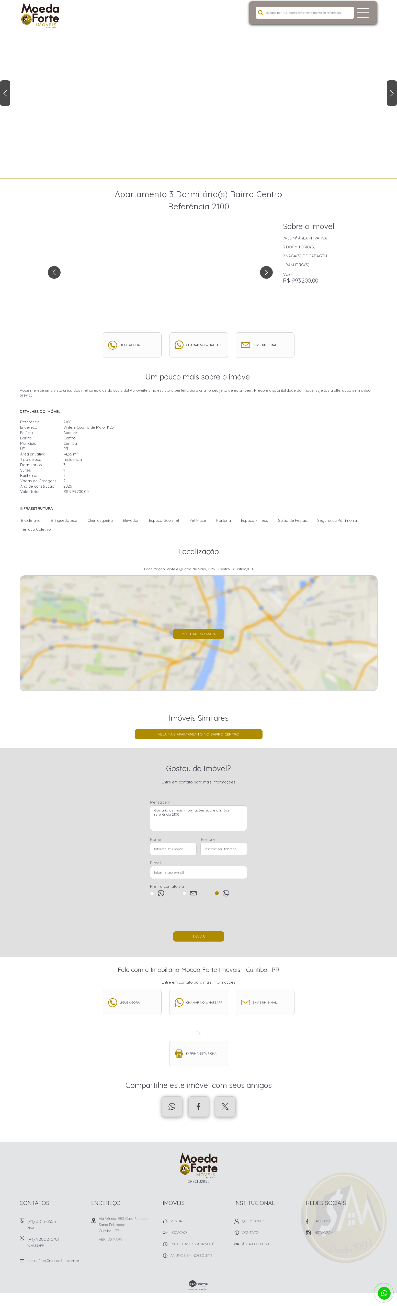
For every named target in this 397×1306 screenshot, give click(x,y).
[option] (198, 89)
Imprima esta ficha (201, 1053)
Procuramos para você (192, 1244)
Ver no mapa (110, 1239)
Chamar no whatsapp (204, 345)
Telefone (207, 839)
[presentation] (198, 916)
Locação (179, 1232)
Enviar (198, 936)
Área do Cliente (257, 1244)
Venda (176, 1221)
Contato (250, 1232)
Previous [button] (5, 93)
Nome (155, 839)
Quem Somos (253, 1221)
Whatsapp (172, 1106)
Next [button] (392, 93)
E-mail (155, 862)
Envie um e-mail (265, 345)
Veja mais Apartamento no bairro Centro (198, 734)
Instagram (323, 1232)
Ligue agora (130, 345)
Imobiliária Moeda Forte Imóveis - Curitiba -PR (198, 1165)
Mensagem (160, 802)
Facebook (198, 1106)
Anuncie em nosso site (191, 1255)
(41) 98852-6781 (56, 1243)
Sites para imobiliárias (198, 1289)
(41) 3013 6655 (56, 1225)
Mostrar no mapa (199, 634)
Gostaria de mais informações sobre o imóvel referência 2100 (198, 818)
